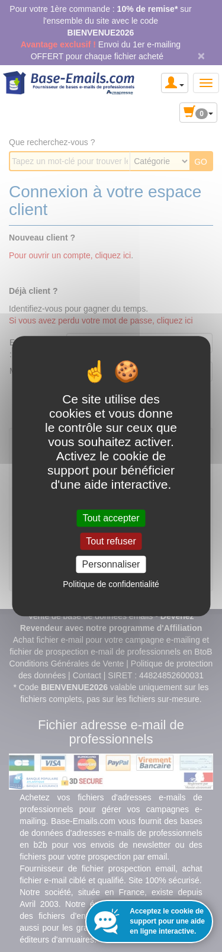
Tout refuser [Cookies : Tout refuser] (111, 541)
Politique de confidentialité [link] (111, 584)
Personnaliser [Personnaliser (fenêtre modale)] (111, 564)
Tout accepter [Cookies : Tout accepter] (110, 518)
